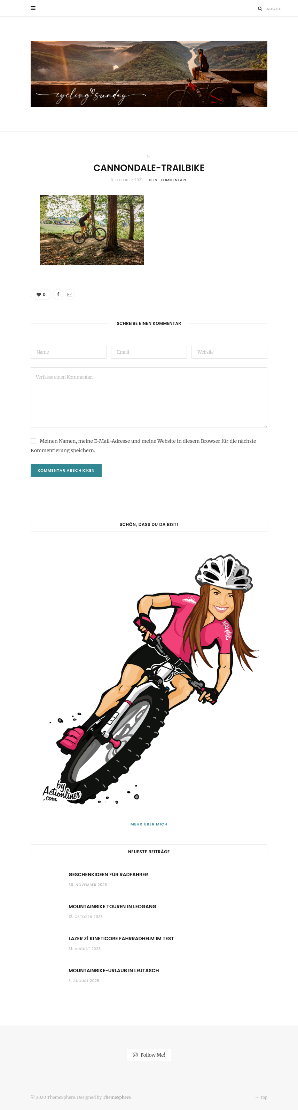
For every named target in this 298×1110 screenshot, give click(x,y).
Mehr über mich (149, 824)
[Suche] (260, 8)
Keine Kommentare (168, 180)
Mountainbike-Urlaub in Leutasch (114, 970)
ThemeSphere (117, 1097)
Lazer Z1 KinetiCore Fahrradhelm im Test (121, 938)
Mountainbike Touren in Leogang (112, 906)
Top (261, 1097)
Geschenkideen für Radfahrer (108, 874)
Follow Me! (149, 1055)
